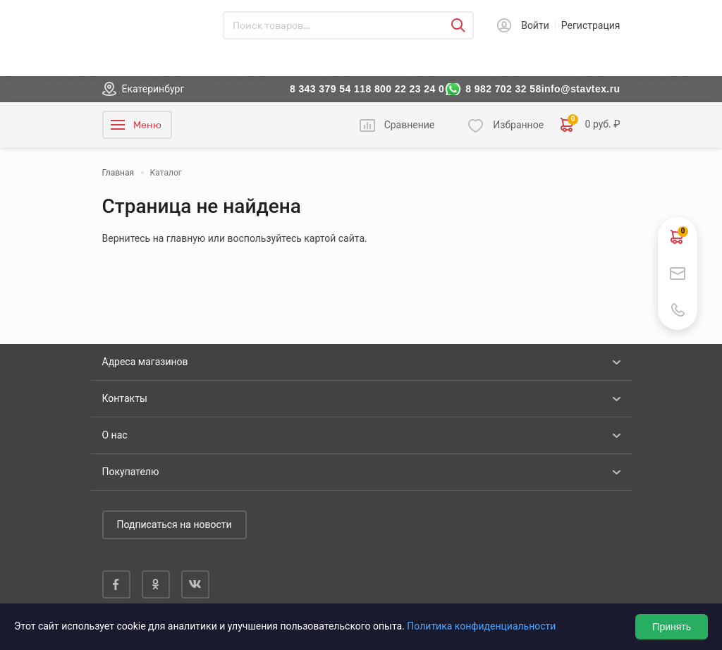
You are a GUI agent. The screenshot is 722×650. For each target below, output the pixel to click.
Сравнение (409, 124)
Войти (535, 25)
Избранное (518, 124)
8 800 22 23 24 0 (404, 88)
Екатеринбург (153, 88)
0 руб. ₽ (590, 125)
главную (185, 238)
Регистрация (590, 25)
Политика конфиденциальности (481, 626)
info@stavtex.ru (581, 88)
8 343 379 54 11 (328, 88)
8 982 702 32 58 (503, 88)
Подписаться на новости (174, 524)
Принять (671, 626)
